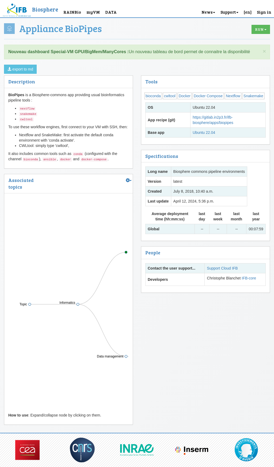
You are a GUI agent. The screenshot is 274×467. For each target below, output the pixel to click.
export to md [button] (20, 69)
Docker (185, 96)
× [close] (264, 51)
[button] (247, 8)
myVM (93, 12)
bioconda (153, 96)
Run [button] (261, 29)
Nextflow (233, 96)
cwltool (170, 96)
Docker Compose (208, 96)
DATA (111, 12)
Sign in (264, 12)
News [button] (208, 12)
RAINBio (72, 12)
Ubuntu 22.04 (204, 132)
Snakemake (253, 96)
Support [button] (229, 12)
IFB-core (249, 278)
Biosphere (45, 9)
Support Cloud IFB (222, 268)
